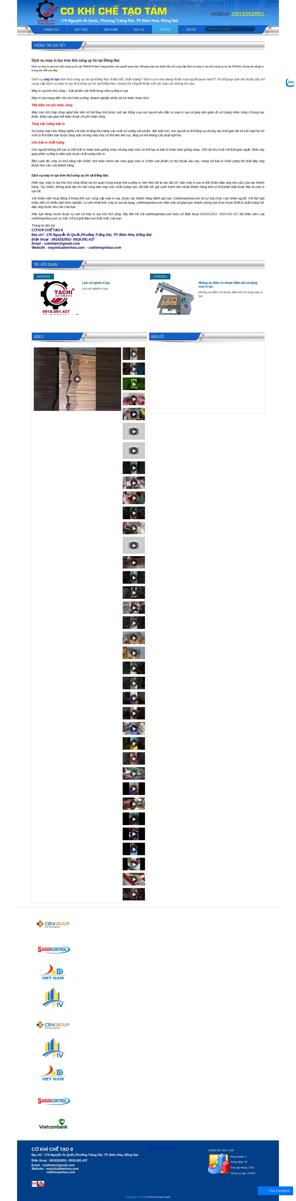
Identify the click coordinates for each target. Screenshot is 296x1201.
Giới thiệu (81, 29)
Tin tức (165, 29)
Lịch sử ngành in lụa (96, 283)
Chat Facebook (279, 1191)
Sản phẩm (111, 29)
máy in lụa (51, 79)
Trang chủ (51, 29)
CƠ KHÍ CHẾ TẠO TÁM (161, 1148)
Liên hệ (191, 29)
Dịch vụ (139, 29)
